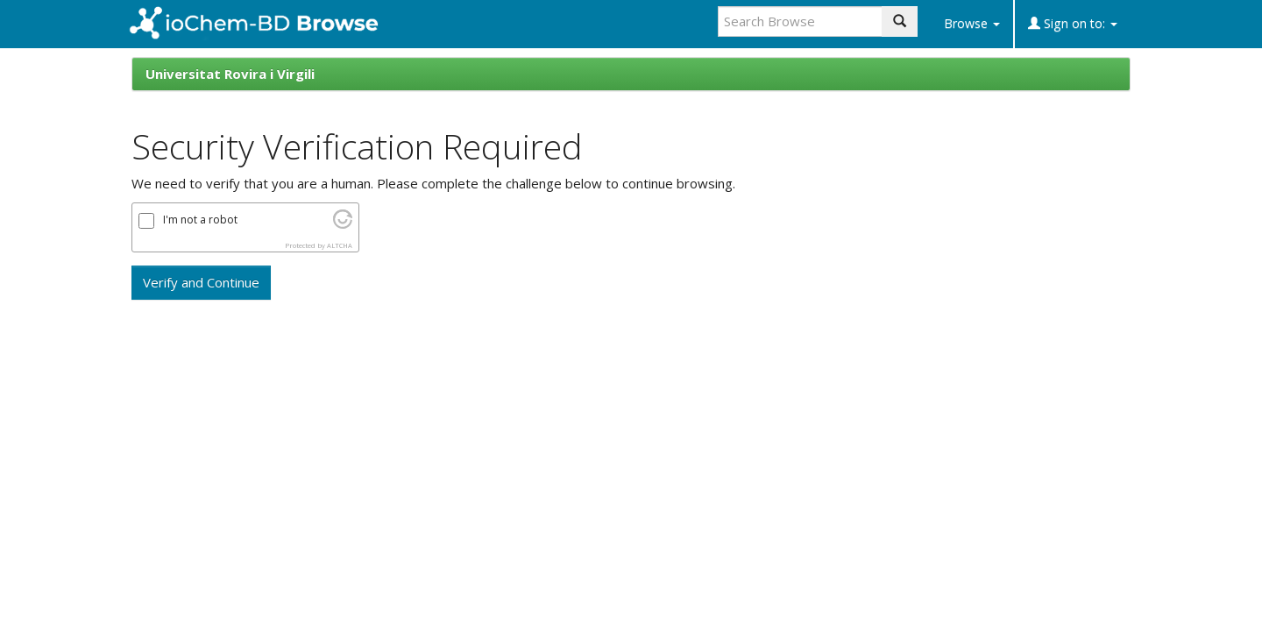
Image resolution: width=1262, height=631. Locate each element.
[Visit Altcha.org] (342, 223)
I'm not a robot (200, 220)
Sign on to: (1072, 23)
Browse (972, 23)
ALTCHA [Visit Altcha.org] (339, 245)
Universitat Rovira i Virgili (230, 73)
